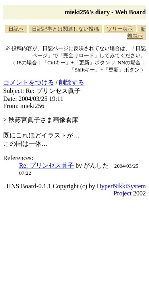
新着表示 (136, 32)
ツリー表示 (120, 29)
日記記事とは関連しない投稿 (65, 29)
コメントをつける (28, 82)
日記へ (16, 29)
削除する (71, 82)
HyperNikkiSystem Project (121, 190)
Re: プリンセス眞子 (46, 165)
